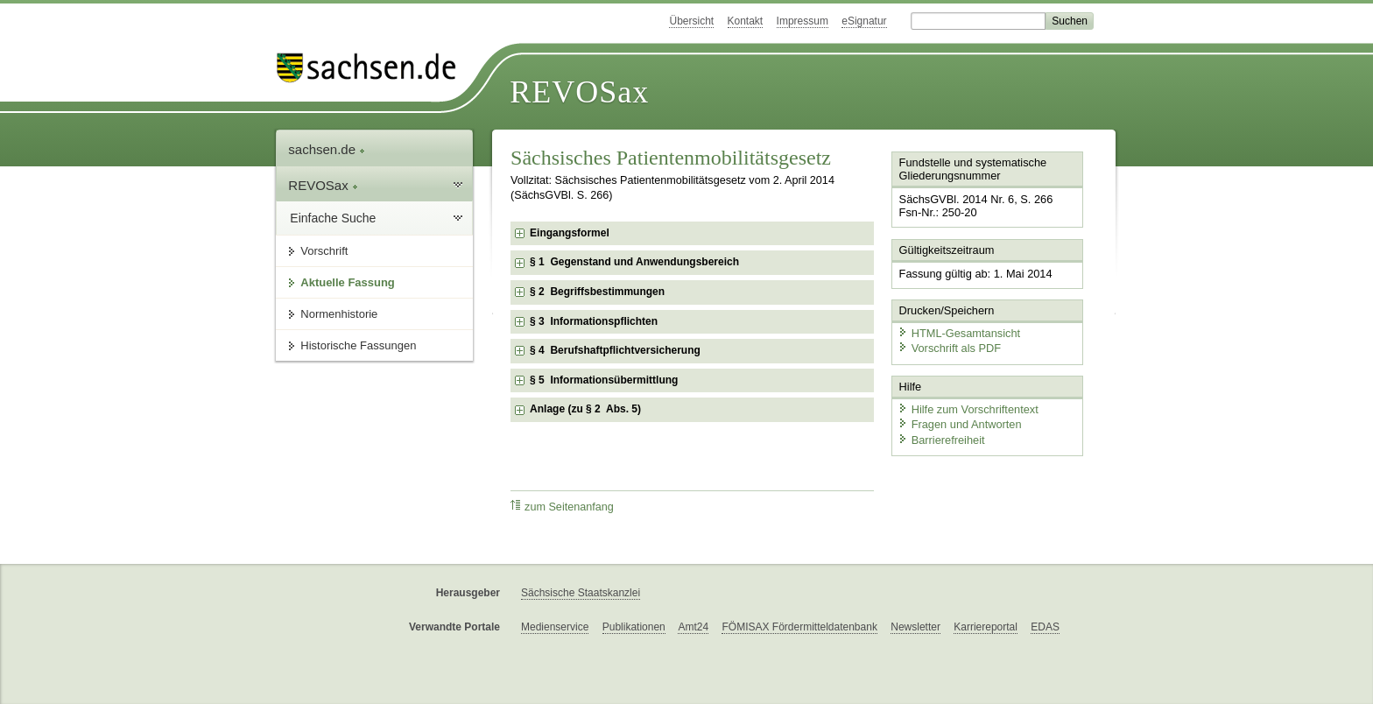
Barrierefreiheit (941, 440)
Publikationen (633, 627)
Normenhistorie (338, 313)
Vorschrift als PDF (949, 348)
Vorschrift (324, 250)
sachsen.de (326, 149)
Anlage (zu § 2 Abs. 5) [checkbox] (585, 409)
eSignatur (863, 21)
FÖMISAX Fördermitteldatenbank (799, 627)
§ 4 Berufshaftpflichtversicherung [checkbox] (615, 350)
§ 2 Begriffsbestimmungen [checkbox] (597, 291)
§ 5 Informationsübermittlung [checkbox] (604, 380)
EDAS (1045, 627)
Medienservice (554, 627)
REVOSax (579, 91)
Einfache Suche (333, 218)
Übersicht (691, 21)
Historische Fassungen (358, 345)
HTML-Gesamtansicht (959, 333)
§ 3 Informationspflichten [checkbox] (594, 321)
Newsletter (915, 627)
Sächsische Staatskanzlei (580, 593)
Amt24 (693, 627)
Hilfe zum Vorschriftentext (968, 409)
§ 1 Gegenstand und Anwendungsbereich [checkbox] (634, 262)
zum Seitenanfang (562, 506)
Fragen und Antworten (960, 424)
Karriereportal (985, 627)
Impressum (802, 21)
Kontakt (746, 21)
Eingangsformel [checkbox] (569, 233)
